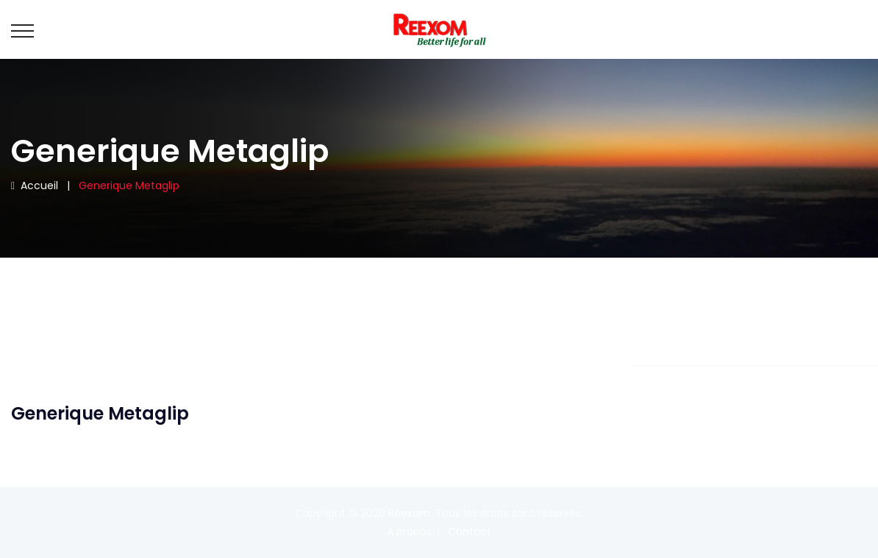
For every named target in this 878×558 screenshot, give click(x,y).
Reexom (409, 513)
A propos (409, 531)
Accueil (34, 185)
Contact (469, 531)
